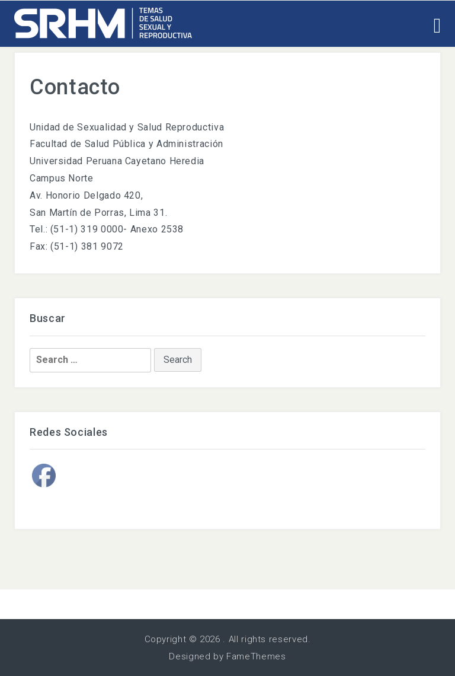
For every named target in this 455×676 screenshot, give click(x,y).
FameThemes (256, 656)
